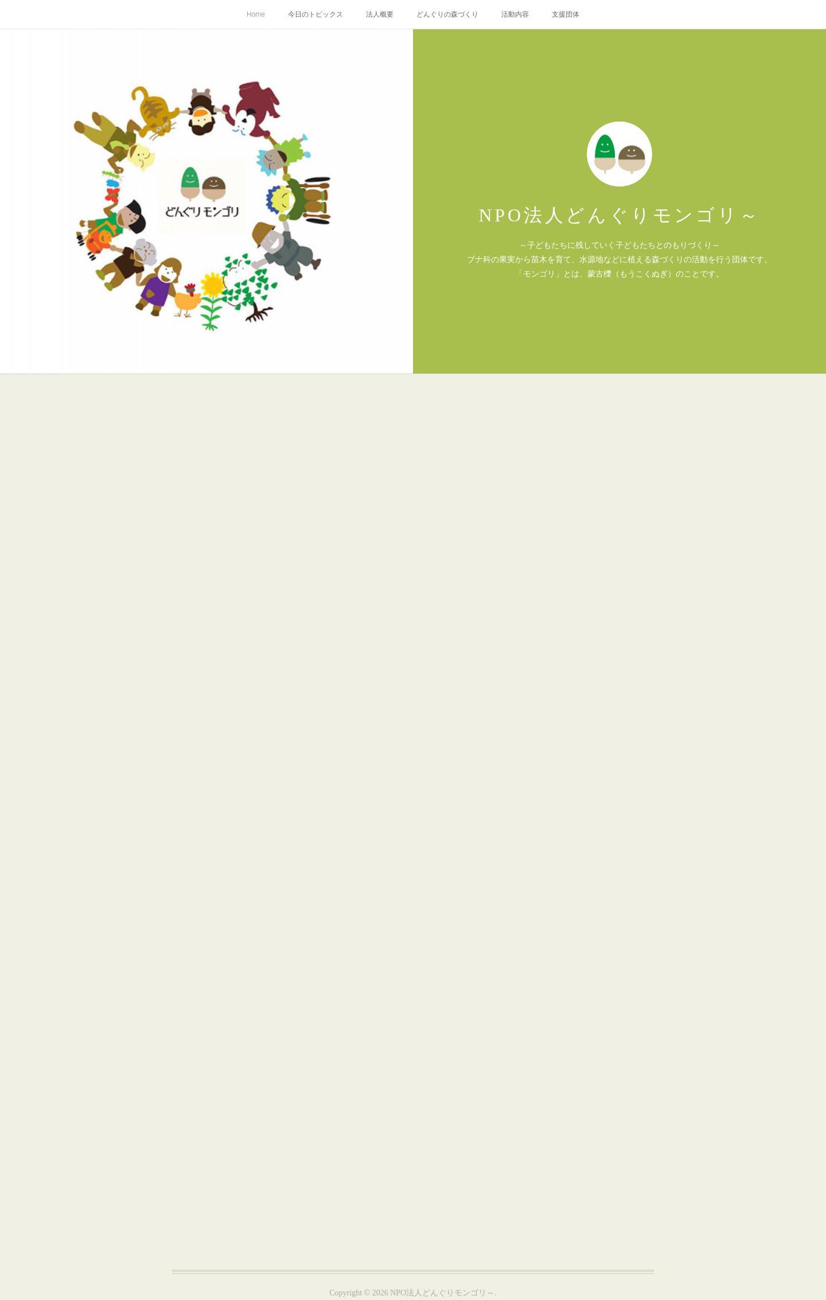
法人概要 (379, 14)
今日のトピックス (315, 14)
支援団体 (565, 14)
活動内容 (515, 14)
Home (256, 14)
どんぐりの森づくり (447, 14)
